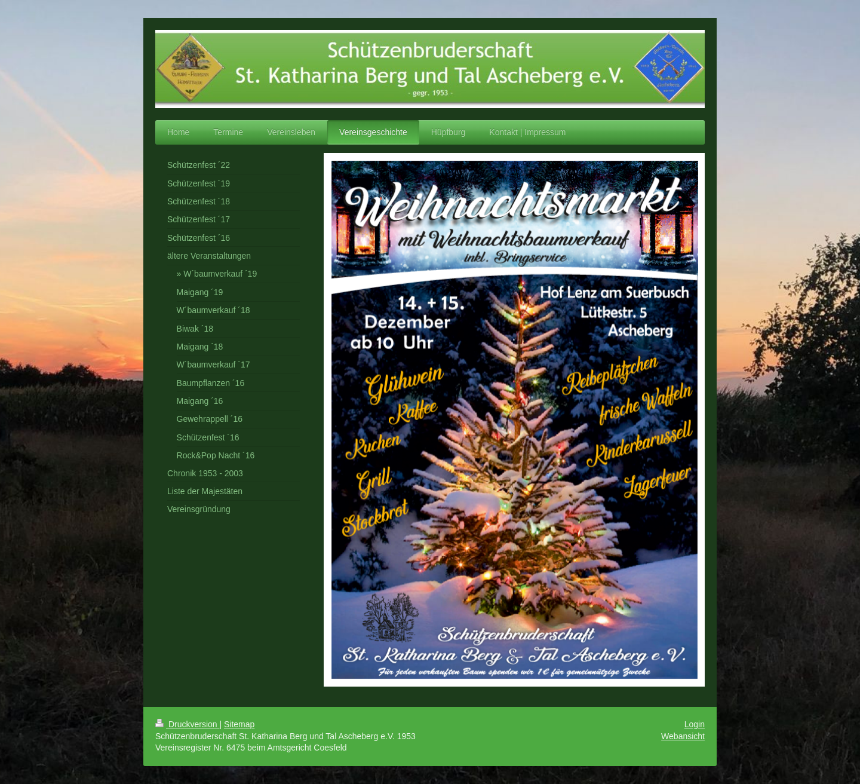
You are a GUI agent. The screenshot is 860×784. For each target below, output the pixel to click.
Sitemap (239, 724)
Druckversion (187, 724)
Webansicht (683, 736)
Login (694, 724)
